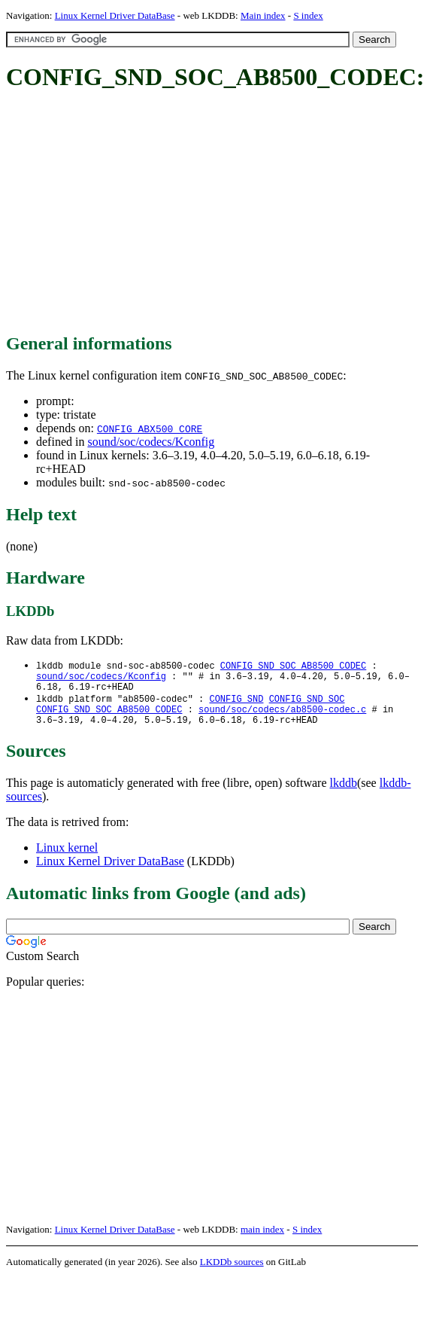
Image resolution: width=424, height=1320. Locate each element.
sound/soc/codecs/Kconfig (150, 441)
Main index (263, 15)
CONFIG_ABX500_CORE (149, 428)
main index (262, 1239)
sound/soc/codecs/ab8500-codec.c (282, 717)
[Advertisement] (191, 213)
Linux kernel (67, 858)
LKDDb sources (232, 1272)
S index (308, 15)
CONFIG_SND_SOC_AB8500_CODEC (293, 666)
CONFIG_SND (236, 704)
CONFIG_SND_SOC (307, 704)
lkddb (343, 793)
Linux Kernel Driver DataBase (115, 15)
